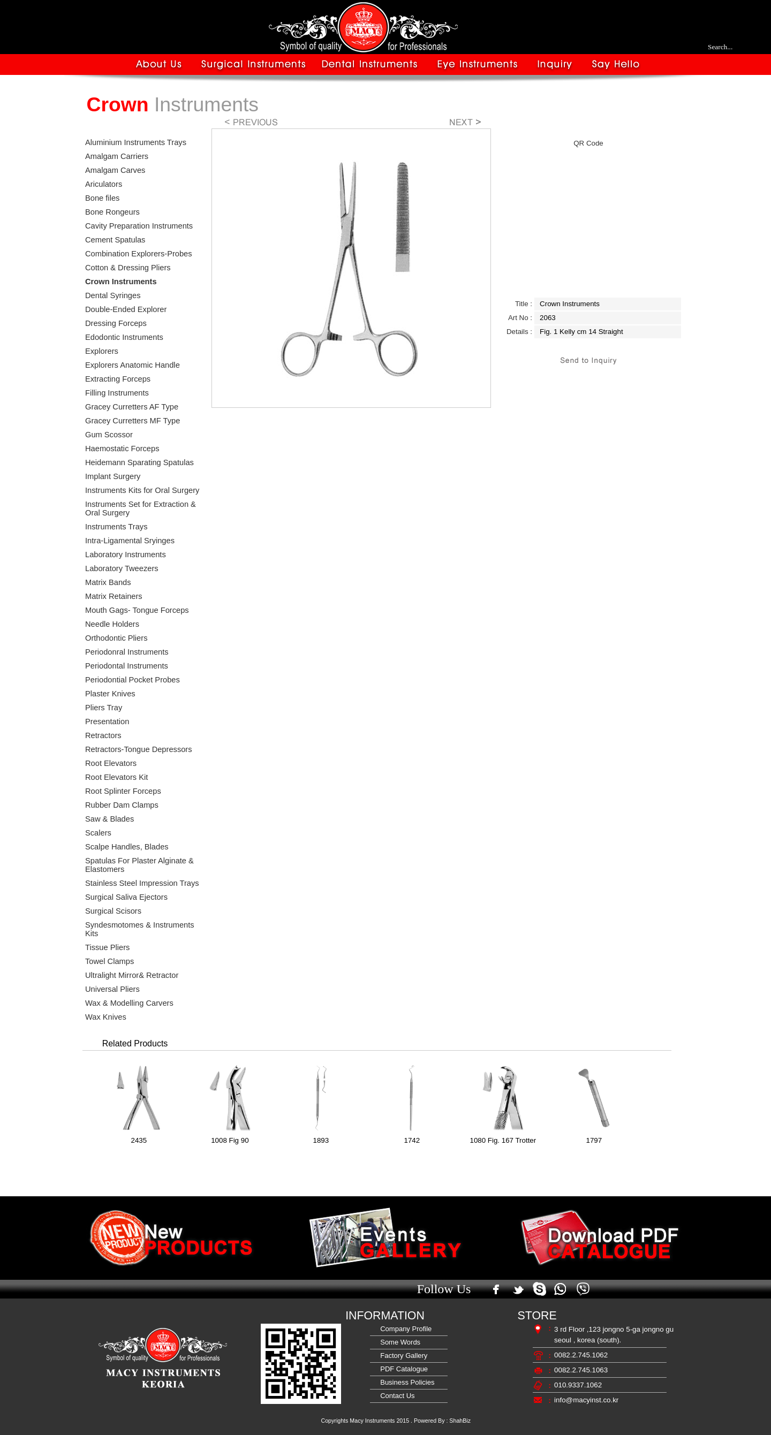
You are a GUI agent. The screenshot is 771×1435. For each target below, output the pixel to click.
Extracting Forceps (117, 379)
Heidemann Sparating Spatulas (139, 462)
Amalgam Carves (115, 170)
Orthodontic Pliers (116, 638)
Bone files (102, 198)
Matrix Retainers (113, 596)
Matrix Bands (108, 582)
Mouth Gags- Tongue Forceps (137, 610)
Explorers (101, 351)
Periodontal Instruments (126, 666)
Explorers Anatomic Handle (132, 365)
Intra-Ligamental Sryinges (130, 540)
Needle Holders (112, 624)
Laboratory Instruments (125, 554)
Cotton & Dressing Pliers (128, 267)
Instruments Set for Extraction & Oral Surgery (140, 508)
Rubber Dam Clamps (121, 805)
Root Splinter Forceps (123, 791)
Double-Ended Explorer (126, 309)
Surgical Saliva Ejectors (126, 897)
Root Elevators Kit (116, 777)
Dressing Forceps (116, 323)
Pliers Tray (103, 707)
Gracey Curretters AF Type (131, 407)
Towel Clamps (109, 961)
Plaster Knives (110, 693)
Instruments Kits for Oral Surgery (142, 490)
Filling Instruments (117, 393)
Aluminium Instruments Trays (135, 142)
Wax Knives (105, 1017)
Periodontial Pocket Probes (132, 679)
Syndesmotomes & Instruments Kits (139, 929)
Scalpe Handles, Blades (127, 846)
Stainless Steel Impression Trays (142, 883)
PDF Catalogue (402, 1369)
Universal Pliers (112, 989)
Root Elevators (111, 763)
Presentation (107, 721)
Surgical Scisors (113, 911)
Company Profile (404, 1329)
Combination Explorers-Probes (138, 253)
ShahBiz (460, 1420)
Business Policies (405, 1382)
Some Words (398, 1342)
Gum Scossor (109, 434)
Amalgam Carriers (116, 156)
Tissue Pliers (107, 947)
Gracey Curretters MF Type (132, 420)
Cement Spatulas (115, 240)
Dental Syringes (112, 295)
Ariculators (103, 184)
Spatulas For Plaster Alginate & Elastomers (139, 865)
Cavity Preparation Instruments (139, 226)
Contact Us (395, 1396)
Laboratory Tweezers (121, 568)
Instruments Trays (116, 526)
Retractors (103, 735)
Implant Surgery (112, 476)
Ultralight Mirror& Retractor (131, 975)
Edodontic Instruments (124, 337)
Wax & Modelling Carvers (129, 1003)
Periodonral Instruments (127, 652)
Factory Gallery (401, 1356)
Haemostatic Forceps (122, 448)
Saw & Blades (109, 819)
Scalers (98, 833)
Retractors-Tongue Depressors (138, 749)
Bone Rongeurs (112, 212)
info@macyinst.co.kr (586, 1400)
